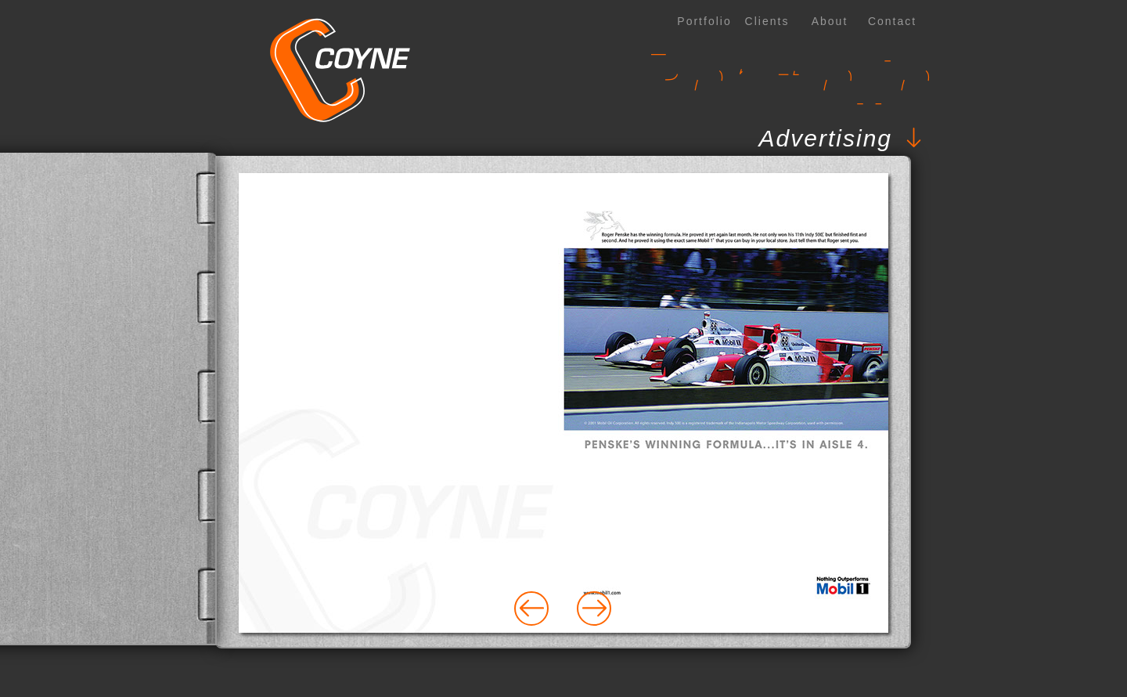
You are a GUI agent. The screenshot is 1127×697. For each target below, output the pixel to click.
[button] (517, 138)
